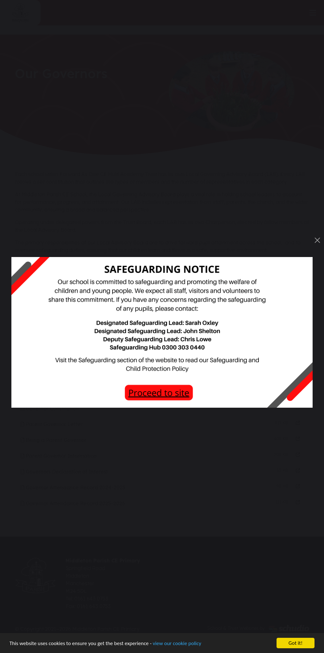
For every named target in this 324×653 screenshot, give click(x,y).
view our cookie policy (177, 643)
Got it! (295, 643)
